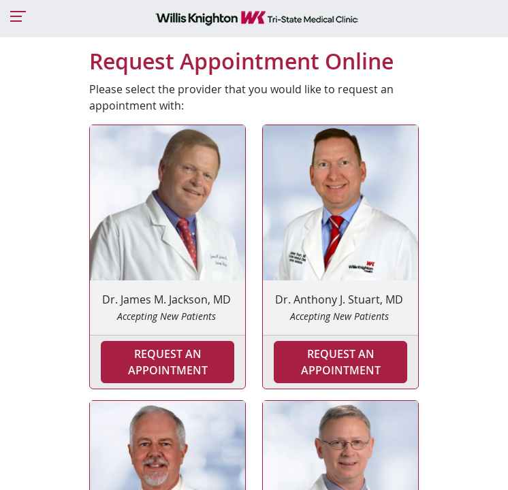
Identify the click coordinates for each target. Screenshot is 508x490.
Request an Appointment (168, 362)
